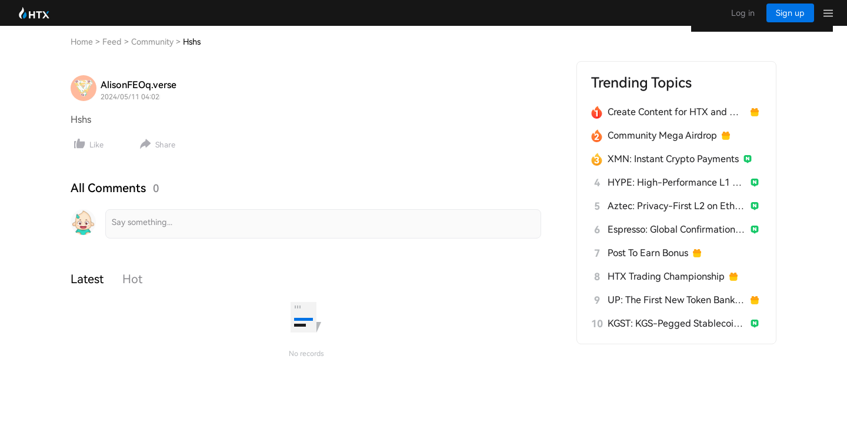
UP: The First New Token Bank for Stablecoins (677, 311)
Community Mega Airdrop (662, 147)
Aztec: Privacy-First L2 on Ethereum (677, 217)
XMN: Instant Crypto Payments (673, 170)
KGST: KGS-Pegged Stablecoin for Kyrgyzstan (677, 335)
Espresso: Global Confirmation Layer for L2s (677, 241)
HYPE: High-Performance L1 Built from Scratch (677, 194)
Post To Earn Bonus (648, 264)
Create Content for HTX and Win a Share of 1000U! (677, 123)
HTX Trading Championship (666, 288)
